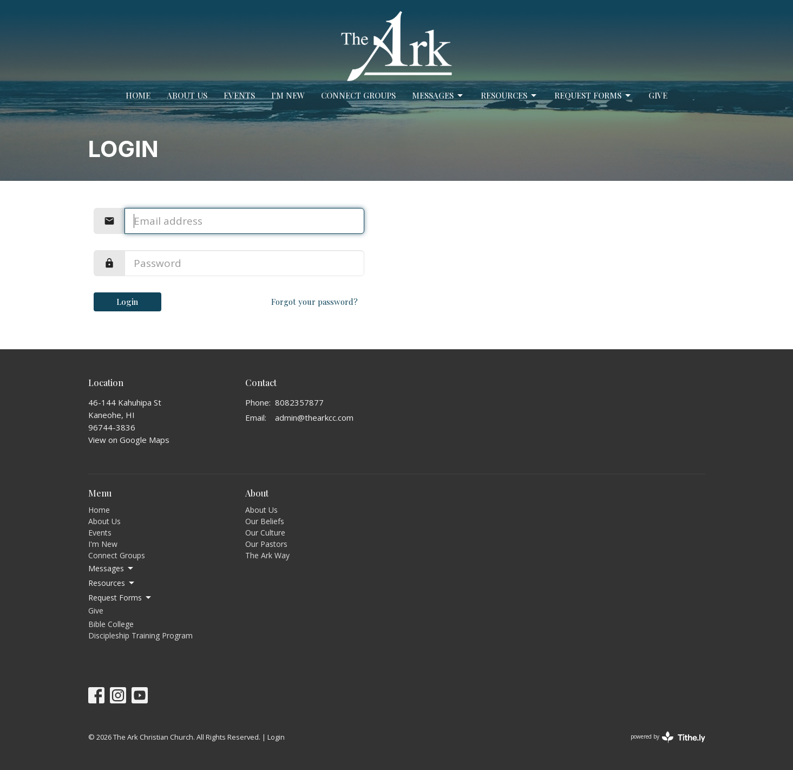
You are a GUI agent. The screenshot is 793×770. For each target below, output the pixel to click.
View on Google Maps (128, 439)
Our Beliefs (264, 521)
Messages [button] (111, 568)
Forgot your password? (314, 301)
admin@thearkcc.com (314, 417)
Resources (509, 95)
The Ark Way (267, 555)
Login (127, 301)
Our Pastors (266, 544)
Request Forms (593, 95)
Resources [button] (112, 583)
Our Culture (265, 532)
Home (138, 95)
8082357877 (299, 402)
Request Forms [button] (120, 597)
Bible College (111, 624)
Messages (438, 95)
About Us (187, 95)
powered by (668, 737)
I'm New (288, 95)
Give (657, 95)
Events (239, 95)
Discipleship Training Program (140, 635)
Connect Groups (358, 95)
